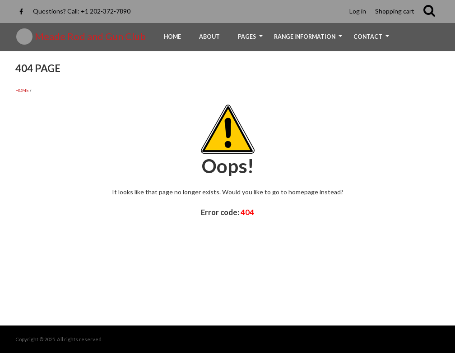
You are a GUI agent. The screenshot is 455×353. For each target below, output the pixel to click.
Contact (372, 39)
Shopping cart (394, 11)
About (209, 36)
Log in (357, 11)
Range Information (309, 39)
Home (172, 36)
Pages (251, 39)
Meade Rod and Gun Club (90, 36)
